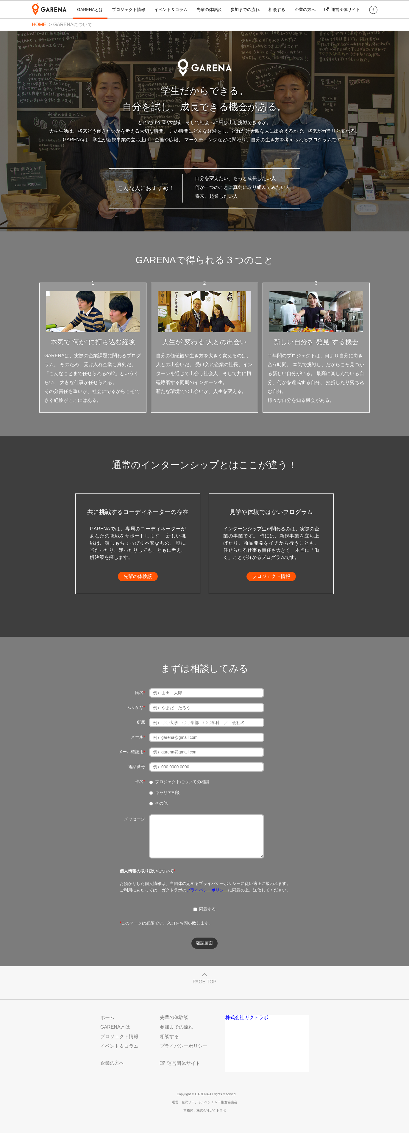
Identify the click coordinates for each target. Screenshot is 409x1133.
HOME (39, 24)
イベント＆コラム (171, 9)
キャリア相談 (167, 792)
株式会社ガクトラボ (246, 1017)
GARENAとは (90, 9)
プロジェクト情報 (128, 9)
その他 (161, 803)
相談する (276, 9)
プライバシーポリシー (207, 890)
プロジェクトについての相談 (182, 781)
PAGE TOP (204, 977)
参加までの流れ (245, 9)
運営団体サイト (342, 9)
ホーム (107, 1017)
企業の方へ (305, 9)
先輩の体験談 (208, 9)
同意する (204, 909)
